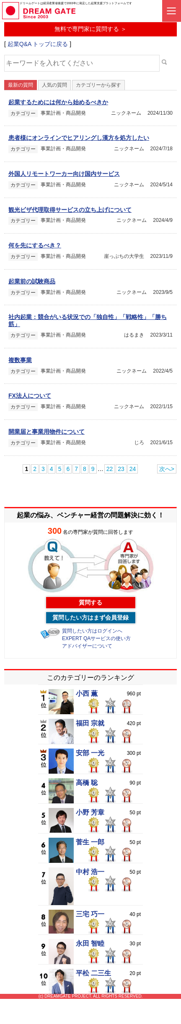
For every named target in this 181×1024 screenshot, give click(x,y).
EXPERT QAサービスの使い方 (96, 638)
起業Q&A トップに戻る (38, 44)
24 (132, 469)
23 (121, 469)
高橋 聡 (87, 783)
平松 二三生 (93, 973)
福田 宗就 (90, 723)
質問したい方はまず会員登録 (90, 617)
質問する (90, 602)
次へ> (166, 469)
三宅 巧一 (90, 914)
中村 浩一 (90, 872)
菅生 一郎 (90, 842)
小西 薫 (87, 693)
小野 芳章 (90, 812)
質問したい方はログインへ (92, 631)
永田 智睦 (90, 943)
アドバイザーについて (87, 646)
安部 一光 (90, 753)
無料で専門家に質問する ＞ (90, 29)
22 (109, 469)
